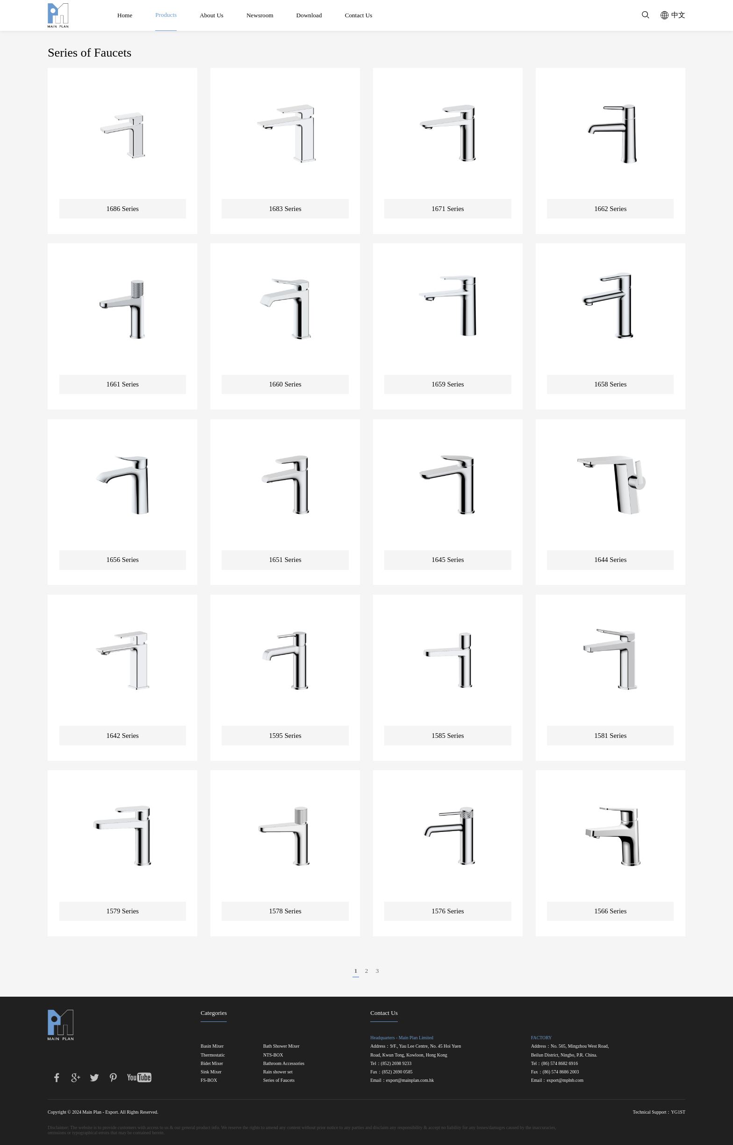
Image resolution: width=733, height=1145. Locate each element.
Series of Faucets (279, 1080)
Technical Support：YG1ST (659, 1112)
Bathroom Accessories (283, 1063)
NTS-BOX (273, 1055)
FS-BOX (209, 1080)
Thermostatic (213, 1055)
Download (309, 15)
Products (166, 14)
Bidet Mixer (212, 1063)
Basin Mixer (212, 1046)
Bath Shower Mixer (281, 1046)
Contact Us (359, 15)
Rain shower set (278, 1072)
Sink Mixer (211, 1072)
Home (124, 15)
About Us (211, 15)
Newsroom (259, 15)
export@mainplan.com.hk (410, 1080)
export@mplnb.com (564, 1080)
